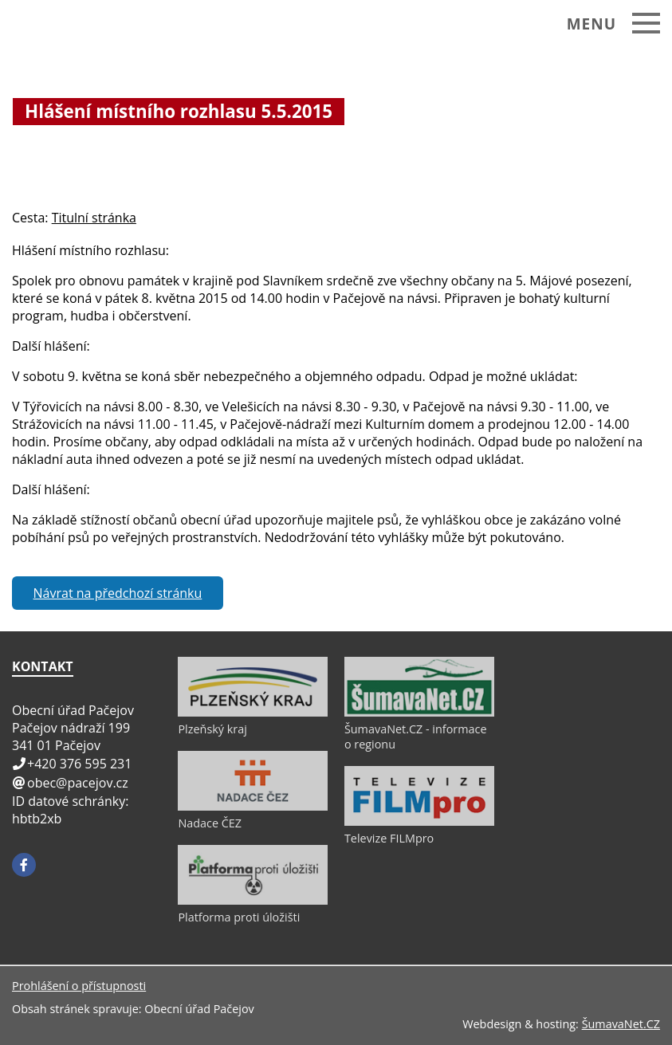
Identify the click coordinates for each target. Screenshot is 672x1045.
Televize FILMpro (389, 838)
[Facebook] (24, 865)
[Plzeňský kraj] (253, 712)
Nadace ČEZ (210, 823)
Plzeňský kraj (212, 729)
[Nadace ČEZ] (253, 806)
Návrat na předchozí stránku (117, 593)
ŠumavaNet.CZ (621, 1023)
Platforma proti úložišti (239, 917)
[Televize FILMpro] (419, 822)
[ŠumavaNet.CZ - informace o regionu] (419, 712)
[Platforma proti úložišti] (253, 900)
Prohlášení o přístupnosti (79, 985)
